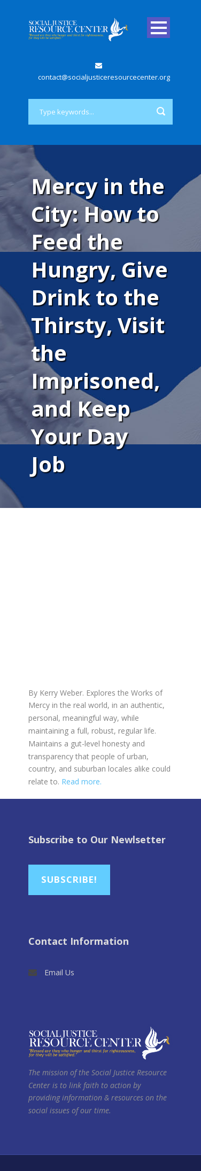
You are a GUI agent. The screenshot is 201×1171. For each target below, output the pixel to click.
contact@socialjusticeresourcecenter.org (104, 77)
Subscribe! (69, 879)
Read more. (81, 781)
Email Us (59, 972)
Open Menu (158, 27)
